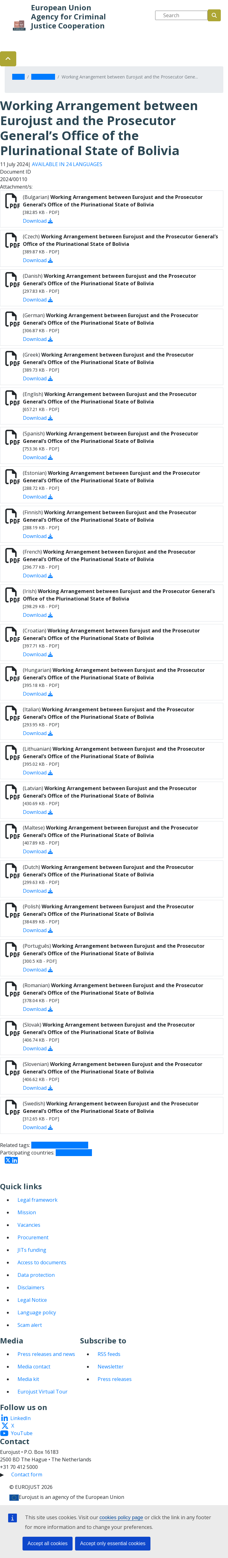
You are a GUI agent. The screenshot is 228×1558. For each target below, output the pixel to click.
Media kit (28, 1379)
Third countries (74, 1152)
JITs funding (32, 1249)
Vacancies (29, 1224)
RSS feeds (109, 1354)
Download (38, 220)
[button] (8, 58)
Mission (27, 1212)
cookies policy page (121, 1517)
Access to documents (42, 1262)
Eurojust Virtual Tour (43, 1391)
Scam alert (30, 1325)
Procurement (33, 1237)
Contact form (26, 1474)
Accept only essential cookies (112, 1543)
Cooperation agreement (59, 1145)
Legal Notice (32, 1300)
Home (18, 77)
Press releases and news (46, 1354)
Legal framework (38, 1199)
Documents (43, 77)
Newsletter (111, 1366)
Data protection (36, 1274)
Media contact (34, 1366)
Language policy (37, 1312)
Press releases (115, 1379)
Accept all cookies (48, 1543)
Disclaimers (31, 1287)
